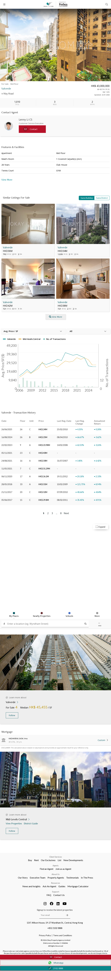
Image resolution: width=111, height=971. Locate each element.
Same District (102, 198)
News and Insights (31, 886)
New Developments (73, 860)
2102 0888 (55, 968)
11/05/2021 (6, 468)
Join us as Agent (63, 868)
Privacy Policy (45, 935)
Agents (56, 865)
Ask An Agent (49, 886)
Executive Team (37, 877)
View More (6, 179)
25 (105, 77)
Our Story (23, 877)
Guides (61, 886)
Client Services (55, 857)
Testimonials (72, 877)
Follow (12, 715)
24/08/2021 (6, 461)
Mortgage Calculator (78, 886)
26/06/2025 (6, 429)
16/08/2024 (6, 437)
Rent (36, 860)
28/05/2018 (6, 484)
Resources (55, 883)
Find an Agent (46, 868)
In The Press (87, 877)
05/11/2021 (6, 453)
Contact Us (59, 895)
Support (55, 892)
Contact (55, 957)
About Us (56, 874)
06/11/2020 (6, 476)
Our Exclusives (48, 860)
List (59, 860)
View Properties (14, 823)
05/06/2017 (6, 500)
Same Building (87, 198)
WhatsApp (55, 963)
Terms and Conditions (62, 935)
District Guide (31, 823)
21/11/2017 (6, 492)
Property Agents (56, 877)
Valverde (8, 247)
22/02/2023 (6, 445)
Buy (30, 860)
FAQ (49, 895)
